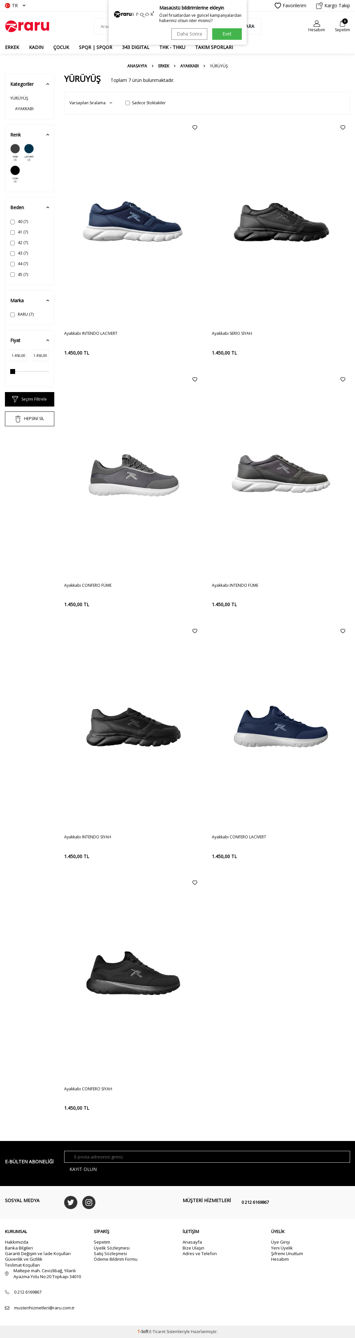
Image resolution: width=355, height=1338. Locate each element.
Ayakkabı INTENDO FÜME (235, 585)
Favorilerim (290, 5)
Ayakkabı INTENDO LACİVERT (90, 333)
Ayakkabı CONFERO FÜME (88, 585)
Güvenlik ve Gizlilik (23, 1259)
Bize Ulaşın (193, 1248)
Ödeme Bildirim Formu (116, 1259)
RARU (22, 314)
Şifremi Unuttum (287, 1253)
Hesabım (280, 1259)
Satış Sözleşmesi (110, 1253)
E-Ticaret (157, 1331)
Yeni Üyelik (282, 1248)
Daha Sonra (189, 34)
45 (19, 274)
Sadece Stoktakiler (145, 103)
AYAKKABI (189, 66)
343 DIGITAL (135, 47)
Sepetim (102, 1242)
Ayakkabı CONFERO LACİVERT (239, 837)
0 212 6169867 (255, 1202)
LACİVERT (29, 152)
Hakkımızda (16, 1242)
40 (19, 221)
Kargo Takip (333, 5)
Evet (227, 34)
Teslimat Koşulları (22, 1265)
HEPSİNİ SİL (29, 419)
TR (15, 5)
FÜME (15, 152)
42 (19, 242)
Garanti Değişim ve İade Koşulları (38, 1253)
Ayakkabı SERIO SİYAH (232, 333)
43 (19, 253)
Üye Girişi (280, 1242)
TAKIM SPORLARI (214, 47)
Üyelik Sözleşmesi (112, 1248)
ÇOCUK (61, 47)
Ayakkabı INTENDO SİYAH (87, 837)
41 (19, 232)
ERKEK (12, 47)
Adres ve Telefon (200, 1253)
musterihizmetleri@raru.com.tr (44, 1308)
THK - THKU (172, 47)
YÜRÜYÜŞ (19, 98)
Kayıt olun (83, 1169)
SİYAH (15, 174)
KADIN (36, 47)
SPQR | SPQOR (95, 47)
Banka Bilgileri (19, 1248)
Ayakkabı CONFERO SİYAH (88, 1089)
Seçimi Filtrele (29, 399)
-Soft (143, 1331)
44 (19, 263)
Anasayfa (137, 66)
